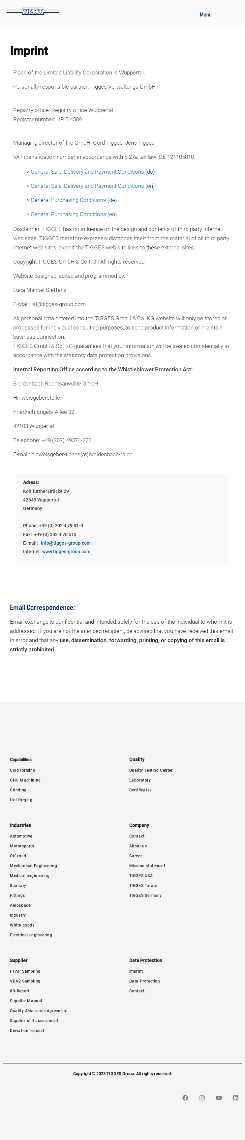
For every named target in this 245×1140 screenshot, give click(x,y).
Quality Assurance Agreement (39, 1010)
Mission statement (147, 865)
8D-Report (19, 990)
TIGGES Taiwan (144, 885)
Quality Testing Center (151, 770)
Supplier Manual (26, 1000)
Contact (137, 836)
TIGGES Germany (145, 895)
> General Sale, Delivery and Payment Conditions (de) (90, 171)
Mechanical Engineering (33, 865)
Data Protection (144, 980)
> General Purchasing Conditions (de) (71, 200)
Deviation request (27, 1030)
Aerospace (20, 905)
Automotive (21, 836)
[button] (206, 14)
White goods (22, 924)
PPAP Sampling (25, 971)
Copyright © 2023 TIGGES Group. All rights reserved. (122, 1073)
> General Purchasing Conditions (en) (71, 214)
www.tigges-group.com (66, 551)
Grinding (18, 789)
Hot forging (21, 799)
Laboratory (140, 780)
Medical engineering (29, 875)
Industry (18, 915)
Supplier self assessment (34, 1020)
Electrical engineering (31, 934)
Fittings (17, 895)
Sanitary (18, 885)
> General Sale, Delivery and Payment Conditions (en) (90, 185)
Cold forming (22, 770)
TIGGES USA (141, 875)
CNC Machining (25, 780)
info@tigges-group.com (66, 543)
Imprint (136, 971)
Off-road (18, 855)
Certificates (140, 789)
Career (135, 855)
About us (138, 845)
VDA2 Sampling (25, 980)
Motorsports (22, 845)
